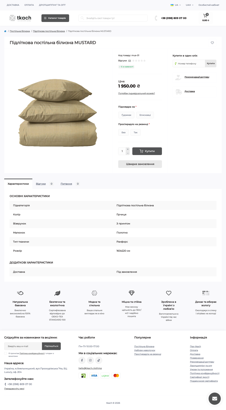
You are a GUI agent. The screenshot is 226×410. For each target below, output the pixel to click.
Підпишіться (51, 346)
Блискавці (145, 115)
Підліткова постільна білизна (49, 31)
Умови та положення (201, 369)
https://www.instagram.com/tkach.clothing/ (90, 360)
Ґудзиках (126, 115)
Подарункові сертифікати (204, 381)
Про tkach (195, 346)
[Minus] (128, 153)
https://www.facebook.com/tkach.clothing (82, 360)
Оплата (29, 5)
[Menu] (55, 18)
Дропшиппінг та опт (52, 5)
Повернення (197, 358)
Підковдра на (127, 106)
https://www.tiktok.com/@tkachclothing (99, 360)
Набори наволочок (144, 350)
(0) (129, 60)
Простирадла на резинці (147, 354)
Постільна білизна (20, 31)
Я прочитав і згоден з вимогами (31, 354)
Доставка (13, 5)
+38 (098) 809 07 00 (173, 18)
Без (123, 132)
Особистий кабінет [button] (208, 5)
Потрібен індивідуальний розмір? (136, 93)
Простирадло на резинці (134, 124)
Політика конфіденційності (32, 353)
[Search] (82, 18)
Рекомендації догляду (197, 77)
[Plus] (128, 149)
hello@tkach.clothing (90, 368)
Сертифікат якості (199, 377)
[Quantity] (122, 151)
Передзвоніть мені (14, 388)
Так (135, 132)
